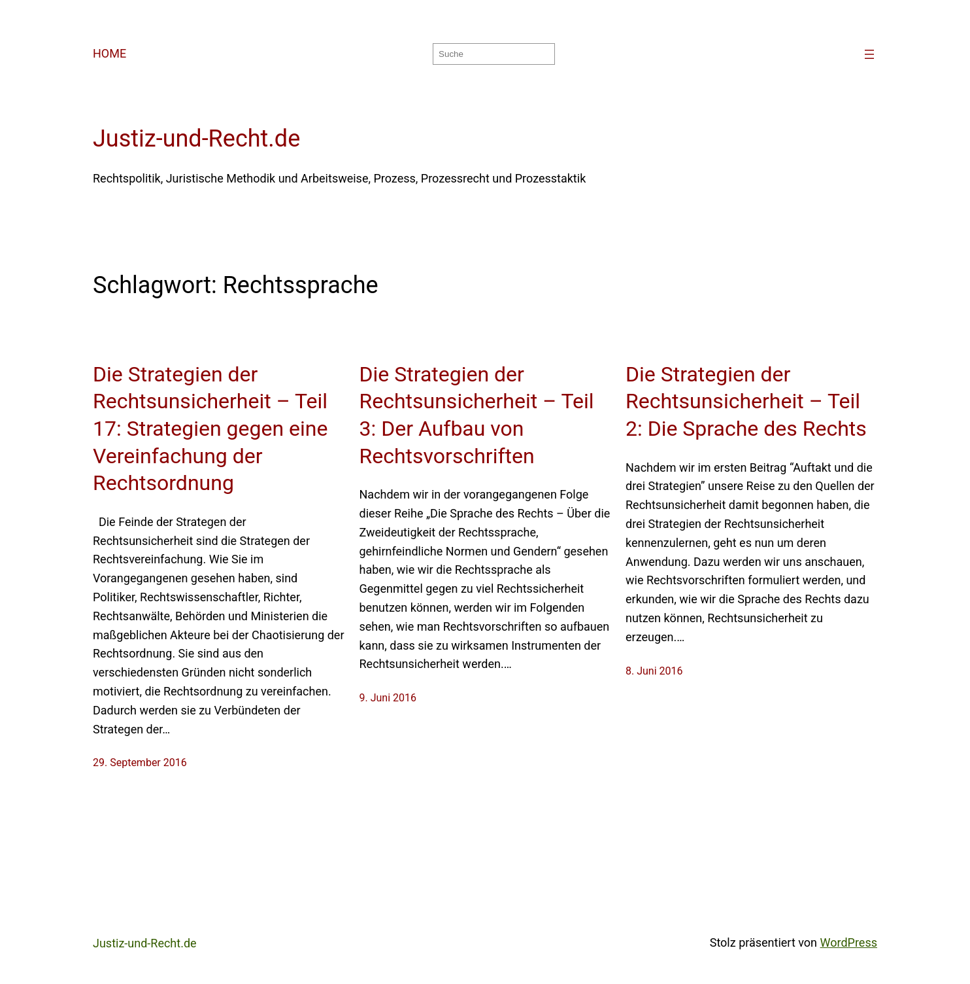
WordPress (848, 942)
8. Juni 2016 (654, 671)
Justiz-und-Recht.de (196, 138)
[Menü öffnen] (869, 54)
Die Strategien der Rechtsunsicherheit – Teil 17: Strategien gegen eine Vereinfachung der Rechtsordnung (210, 428)
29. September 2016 (140, 762)
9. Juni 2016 (388, 698)
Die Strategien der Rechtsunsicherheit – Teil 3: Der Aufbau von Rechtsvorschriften (477, 415)
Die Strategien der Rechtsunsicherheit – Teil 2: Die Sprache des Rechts (746, 401)
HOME (109, 53)
